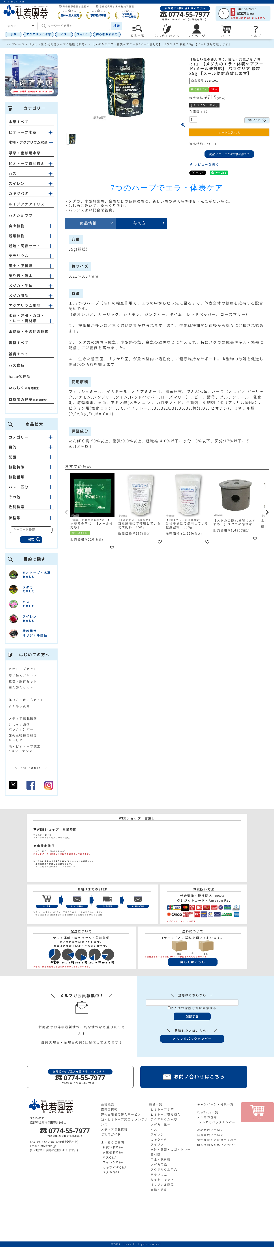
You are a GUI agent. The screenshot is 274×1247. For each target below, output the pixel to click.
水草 (13, 34)
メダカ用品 (19, 295)
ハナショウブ (21, 215)
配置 (31, 457)
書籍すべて (19, 342)
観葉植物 (16, 236)
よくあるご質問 (112, 1142)
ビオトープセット (23, 669)
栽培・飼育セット (25, 246)
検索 (116, 26)
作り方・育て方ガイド (26, 700)
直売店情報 (109, 1109)
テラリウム (19, 255)
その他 (31, 497)
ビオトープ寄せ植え (27, 163)
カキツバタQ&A (115, 1167)
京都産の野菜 (21, 399)
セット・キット (162, 1180)
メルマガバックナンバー (217, 1122)
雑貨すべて (19, 354)
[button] (67, 512)
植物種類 (31, 477)
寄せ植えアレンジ (23, 675)
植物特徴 (31, 467)
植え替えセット (21, 687)
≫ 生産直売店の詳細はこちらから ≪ (54, 866)
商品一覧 (155, 1104)
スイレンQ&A (113, 1162)
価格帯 (31, 518)
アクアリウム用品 (25, 305)
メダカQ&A (111, 1172)
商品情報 (88, 223)
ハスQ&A (110, 1157)
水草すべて (19, 121)
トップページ (15, 44)
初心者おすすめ (107, 34)
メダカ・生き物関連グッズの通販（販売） (58, 44)
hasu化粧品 (19, 376)
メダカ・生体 (21, 285)
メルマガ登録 (207, 1117)
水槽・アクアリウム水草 (28, 142)
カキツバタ (19, 193)
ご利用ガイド (111, 1134)
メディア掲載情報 (23, 718)
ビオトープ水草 (23, 132)
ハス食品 (16, 365)
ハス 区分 (31, 487)
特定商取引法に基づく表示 (217, 1140)
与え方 (139, 223)
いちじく (16, 388)
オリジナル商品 (162, 1185)
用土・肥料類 (21, 265)
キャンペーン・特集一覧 (215, 1104)
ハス (64, 34)
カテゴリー (31, 437)
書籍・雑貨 (159, 1190)
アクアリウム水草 (38, 34)
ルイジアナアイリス (27, 204)
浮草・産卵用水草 (25, 153)
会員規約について (210, 1135)
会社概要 (107, 1104)
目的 (31, 447)
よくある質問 (19, 706)
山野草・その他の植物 (29, 331)
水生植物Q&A (113, 1152)
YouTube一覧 (207, 1112)
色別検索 (31, 507)
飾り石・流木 (21, 275)
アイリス (157, 1145)
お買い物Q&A (113, 1147)
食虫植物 (16, 226)
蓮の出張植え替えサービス (121, 1115)
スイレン (83, 34)
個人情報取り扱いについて (217, 1145)
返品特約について (203, 144)
